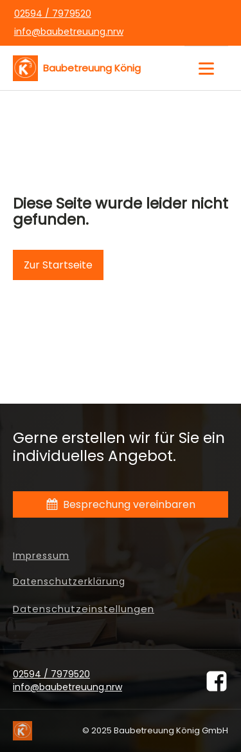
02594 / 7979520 (52, 14)
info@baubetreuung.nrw (68, 32)
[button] (120, 504)
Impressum (41, 556)
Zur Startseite (58, 265)
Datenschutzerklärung (69, 582)
